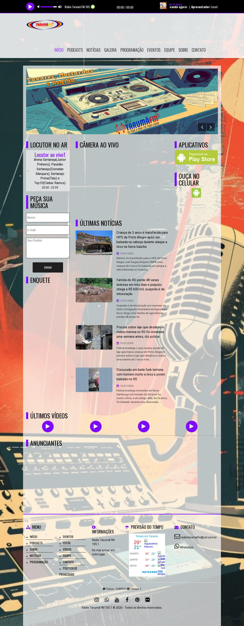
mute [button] (39, 6)
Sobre (183, 50)
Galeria (110, 50)
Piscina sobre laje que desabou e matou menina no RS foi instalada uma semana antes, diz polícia (140, 332)
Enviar (48, 267)
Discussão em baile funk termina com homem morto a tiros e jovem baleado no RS (140, 374)
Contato (199, 50)
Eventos (154, 50)
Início (58, 50)
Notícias (94, 50)
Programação (131, 50)
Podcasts (75, 50)
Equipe (169, 50)
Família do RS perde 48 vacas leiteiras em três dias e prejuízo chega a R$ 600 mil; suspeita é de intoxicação (140, 287)
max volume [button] (60, 6)
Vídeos (67, 549)
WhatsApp (186, 547)
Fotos (67, 543)
